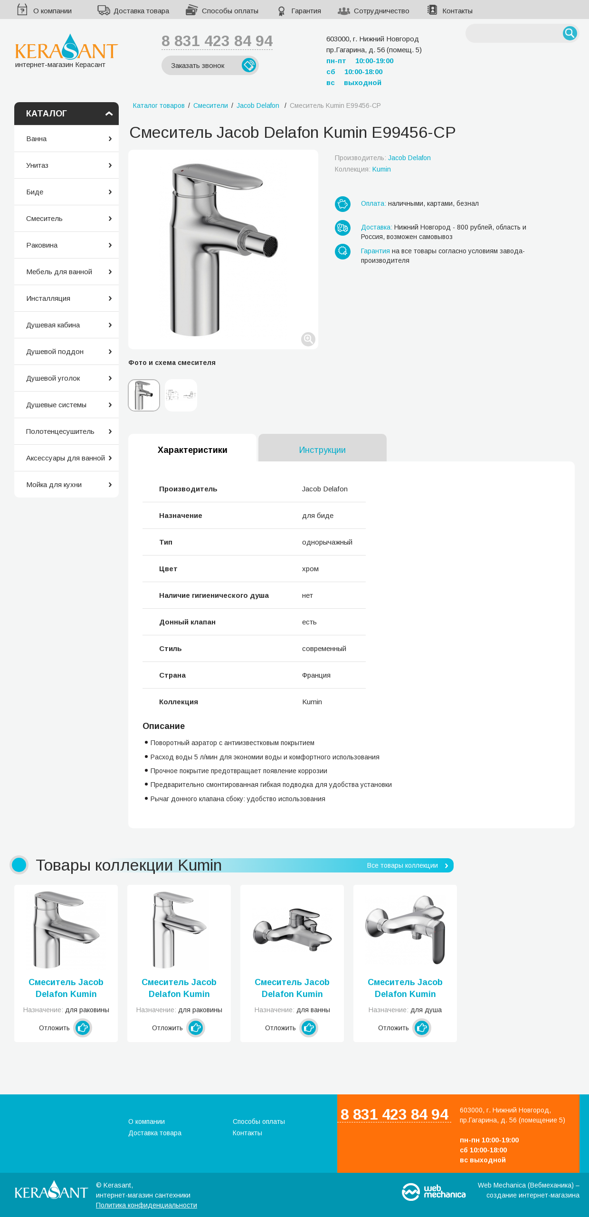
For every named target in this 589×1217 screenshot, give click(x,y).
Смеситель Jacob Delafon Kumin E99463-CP (405, 988)
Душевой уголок (53, 378)
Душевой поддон (55, 351)
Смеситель (44, 218)
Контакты (457, 11)
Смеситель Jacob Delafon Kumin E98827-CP (179, 988)
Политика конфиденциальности (146, 1205)
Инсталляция (48, 298)
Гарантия (306, 11)
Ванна (36, 138)
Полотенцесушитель (60, 431)
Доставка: (376, 227)
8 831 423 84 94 (217, 40)
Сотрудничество (381, 11)
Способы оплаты (230, 11)
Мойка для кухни (54, 484)
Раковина (41, 245)
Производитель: (383, 157)
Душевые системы (56, 405)
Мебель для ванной (59, 272)
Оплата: (373, 203)
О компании (52, 11)
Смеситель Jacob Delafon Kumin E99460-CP (292, 988)
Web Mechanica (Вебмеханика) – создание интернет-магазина (529, 1190)
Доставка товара (141, 11)
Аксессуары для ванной (65, 458)
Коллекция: (363, 169)
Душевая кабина (53, 325)
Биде (34, 192)
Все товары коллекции (402, 865)
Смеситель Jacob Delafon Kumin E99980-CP (66, 988)
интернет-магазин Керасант (66, 50)
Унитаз (37, 165)
